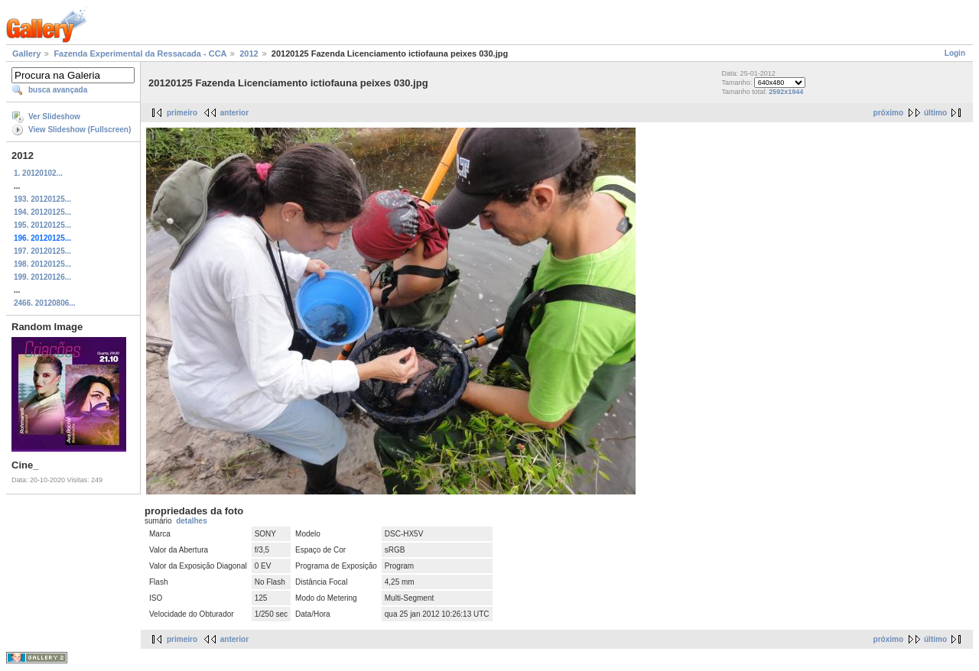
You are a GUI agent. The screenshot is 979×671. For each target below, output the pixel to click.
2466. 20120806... (45, 303)
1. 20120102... (38, 173)
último (935, 113)
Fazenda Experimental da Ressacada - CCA (140, 53)
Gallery (26, 53)
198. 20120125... (42, 264)
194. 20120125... (42, 212)
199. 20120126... (42, 277)
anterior (234, 113)
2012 (248, 53)
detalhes (191, 521)
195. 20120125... (42, 225)
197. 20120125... (42, 251)
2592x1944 (786, 92)
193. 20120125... (42, 199)
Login (955, 53)
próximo (888, 113)
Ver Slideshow (54, 116)
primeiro (182, 113)
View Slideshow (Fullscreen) (79, 129)
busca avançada (57, 90)
